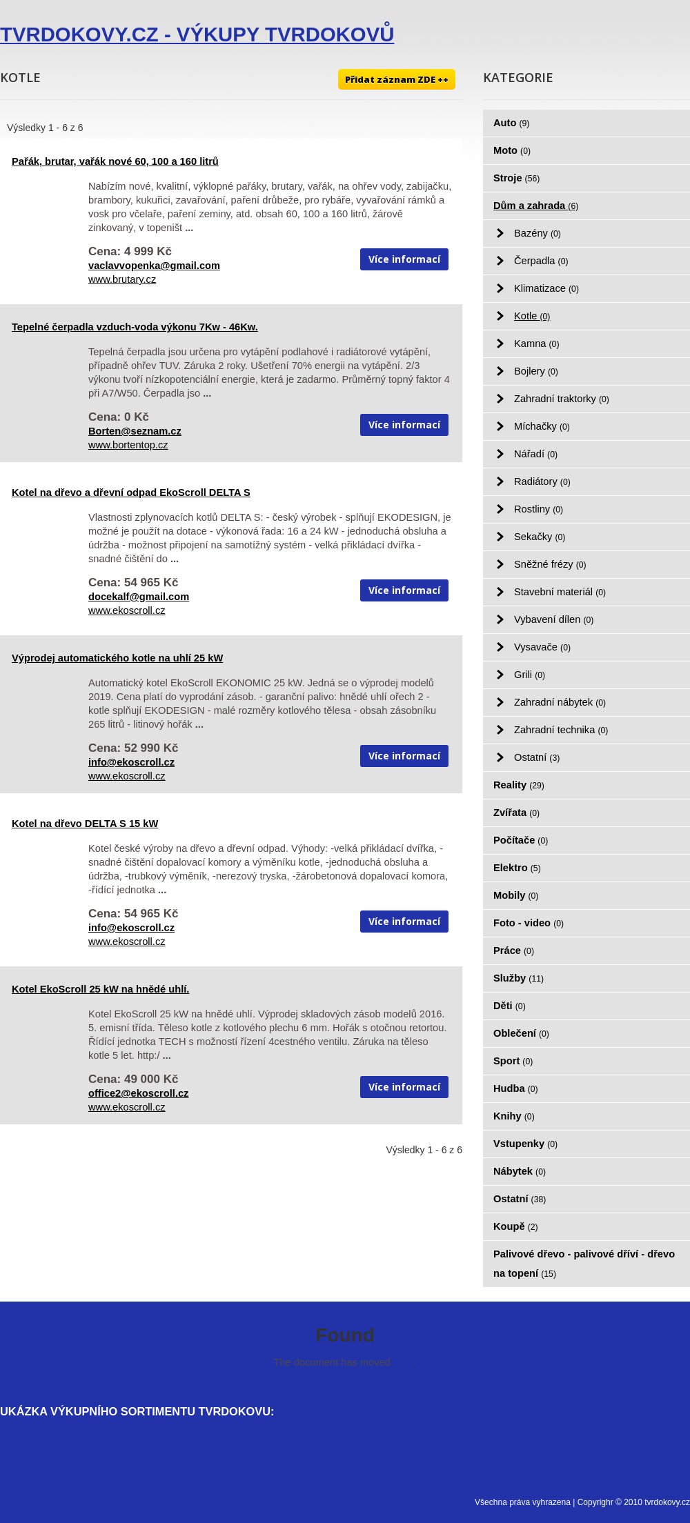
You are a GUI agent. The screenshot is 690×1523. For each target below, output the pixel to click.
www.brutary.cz (122, 279)
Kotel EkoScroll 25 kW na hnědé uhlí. (100, 989)
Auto (511, 122)
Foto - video (528, 922)
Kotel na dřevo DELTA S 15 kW (85, 823)
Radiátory (542, 481)
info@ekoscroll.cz (131, 762)
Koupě (515, 1226)
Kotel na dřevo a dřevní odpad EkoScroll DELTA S (131, 492)
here (403, 1362)
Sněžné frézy (550, 564)
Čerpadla (541, 260)
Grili (529, 674)
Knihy (514, 1116)
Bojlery (536, 371)
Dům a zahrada (535, 205)
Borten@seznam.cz (134, 431)
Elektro (517, 867)
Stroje (516, 177)
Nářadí (536, 453)
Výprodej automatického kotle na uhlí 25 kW (117, 658)
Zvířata (516, 812)
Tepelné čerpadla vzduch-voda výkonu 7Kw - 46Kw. (135, 326)
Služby (518, 978)
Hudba (515, 1088)
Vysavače (542, 647)
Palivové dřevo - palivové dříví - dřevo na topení (584, 1263)
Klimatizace (546, 288)
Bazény (537, 233)
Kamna (536, 343)
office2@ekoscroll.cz (138, 1093)
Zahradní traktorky (561, 398)
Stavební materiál (560, 591)
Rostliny (538, 509)
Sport (513, 1060)
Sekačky (539, 536)
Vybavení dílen (553, 619)
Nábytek (519, 1171)
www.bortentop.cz (128, 444)
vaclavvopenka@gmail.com (154, 265)
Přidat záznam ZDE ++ (396, 79)
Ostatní (537, 757)
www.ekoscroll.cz (127, 610)
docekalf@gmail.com (138, 596)
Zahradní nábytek (560, 702)
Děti (509, 1005)
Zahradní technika (561, 729)
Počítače (520, 840)
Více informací (404, 259)
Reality (518, 784)
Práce (513, 950)
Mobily (515, 895)
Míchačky (542, 426)
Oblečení (521, 1033)
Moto (512, 150)
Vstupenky (525, 1143)
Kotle (532, 315)
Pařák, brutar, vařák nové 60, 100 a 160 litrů (115, 161)
